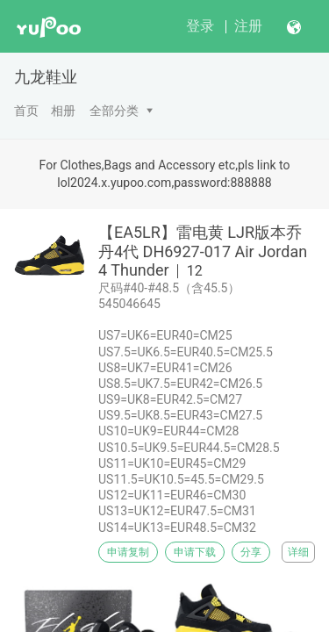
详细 (298, 552)
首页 (26, 111)
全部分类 (114, 111)
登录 (200, 26)
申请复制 (128, 552)
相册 (63, 111)
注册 (248, 26)
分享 (250, 552)
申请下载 (195, 552)
